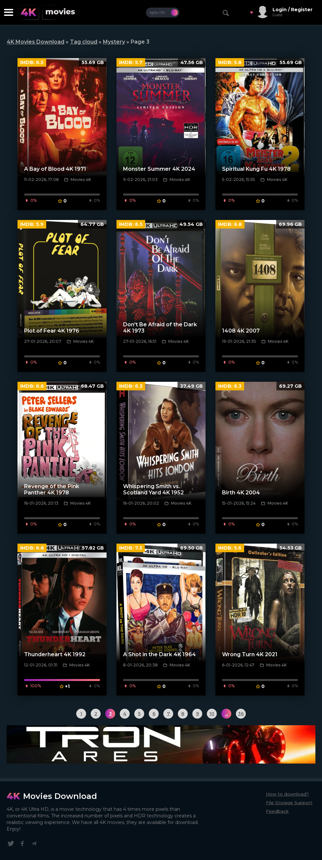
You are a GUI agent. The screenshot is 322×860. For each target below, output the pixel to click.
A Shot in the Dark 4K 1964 (159, 654)
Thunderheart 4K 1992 (54, 654)
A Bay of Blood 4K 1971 (55, 169)
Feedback (277, 811)
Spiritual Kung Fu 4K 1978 (256, 169)
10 (211, 714)
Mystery (114, 42)
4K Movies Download (35, 42)
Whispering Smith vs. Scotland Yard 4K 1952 (153, 489)
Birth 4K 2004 (241, 492)
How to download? (287, 794)
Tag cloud (83, 42)
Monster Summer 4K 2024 (159, 169)
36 (241, 714)
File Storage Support (289, 802)
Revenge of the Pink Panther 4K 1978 (51, 489)
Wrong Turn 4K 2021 (249, 654)
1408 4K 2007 (241, 331)
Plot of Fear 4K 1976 (51, 331)
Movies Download (60, 796)
